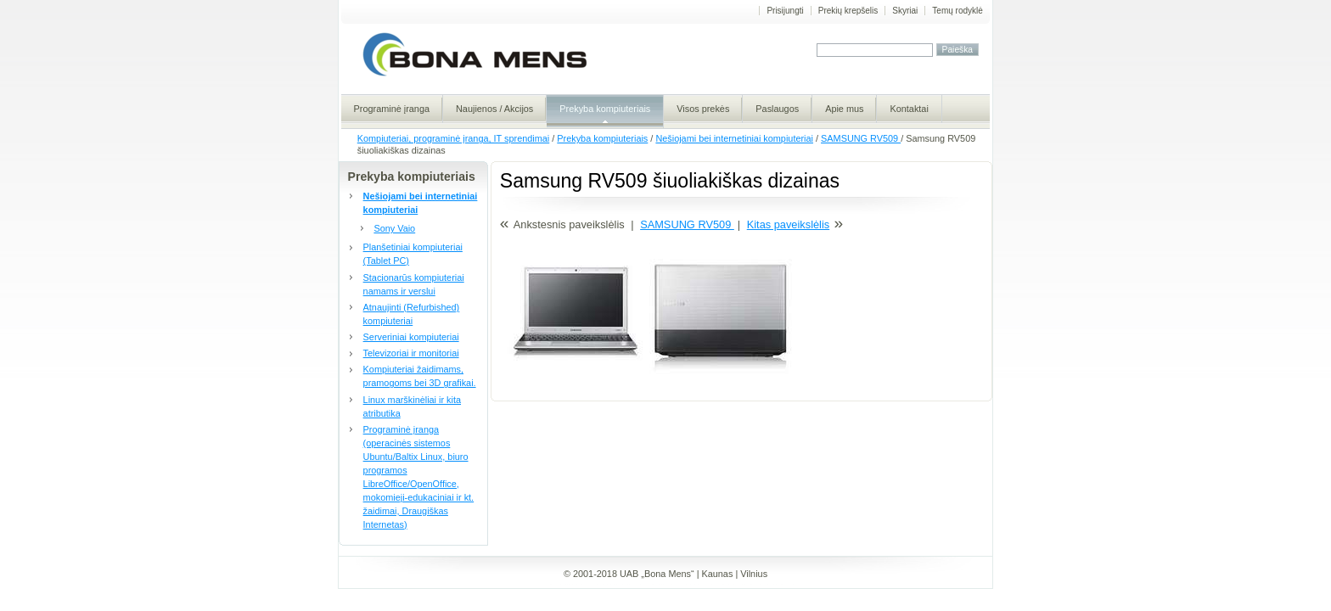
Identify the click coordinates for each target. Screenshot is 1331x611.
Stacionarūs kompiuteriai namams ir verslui (413, 284)
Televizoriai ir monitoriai (411, 353)
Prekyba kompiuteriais (602, 138)
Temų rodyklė (957, 10)
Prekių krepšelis (848, 10)
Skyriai (905, 10)
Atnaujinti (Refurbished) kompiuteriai (411, 314)
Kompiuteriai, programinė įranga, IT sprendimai (453, 138)
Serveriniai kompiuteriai (411, 337)
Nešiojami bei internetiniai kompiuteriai (734, 138)
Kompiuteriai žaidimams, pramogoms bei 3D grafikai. (419, 376)
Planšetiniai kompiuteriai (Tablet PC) (413, 254)
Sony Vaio (394, 228)
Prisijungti (785, 10)
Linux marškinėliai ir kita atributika (412, 406)
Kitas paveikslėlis (788, 224)
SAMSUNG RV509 (861, 138)
